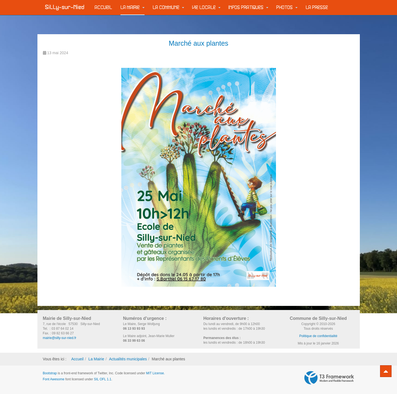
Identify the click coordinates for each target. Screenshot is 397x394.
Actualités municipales (128, 359)
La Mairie (132, 7)
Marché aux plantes (198, 43)
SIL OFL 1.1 (102, 379)
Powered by (329, 378)
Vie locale (206, 7)
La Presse (317, 7)
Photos (287, 7)
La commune (168, 7)
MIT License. (155, 373)
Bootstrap (50, 373)
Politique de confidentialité (318, 336)
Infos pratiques (248, 7)
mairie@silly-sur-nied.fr (60, 338)
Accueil (103, 7)
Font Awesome (53, 379)
